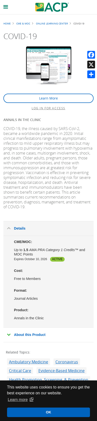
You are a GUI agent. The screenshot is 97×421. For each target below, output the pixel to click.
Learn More (48, 98)
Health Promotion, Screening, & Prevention (48, 379)
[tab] (48, 228)
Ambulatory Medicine (28, 362)
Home (7, 23)
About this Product (30, 335)
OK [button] (48, 412)
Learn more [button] (18, 400)
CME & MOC (23, 23)
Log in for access (48, 108)
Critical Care (20, 370)
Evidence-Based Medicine (61, 370)
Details (20, 228)
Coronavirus (66, 362)
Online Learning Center (52, 23)
